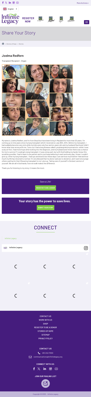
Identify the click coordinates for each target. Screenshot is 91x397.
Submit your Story (45, 208)
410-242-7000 (47, 353)
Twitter (6, 2)
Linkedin (10, 2)
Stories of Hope (11, 44)
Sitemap (46, 335)
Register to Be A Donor (45, 327)
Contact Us (45, 316)
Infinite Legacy (10, 238)
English (8, 9)
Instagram (13, 2)
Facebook (3, 2)
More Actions (83, 3)
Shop (45, 323)
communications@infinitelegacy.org (48, 357)
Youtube (17, 2)
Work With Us (45, 320)
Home (3, 44)
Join (45, 383)
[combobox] (10, 9)
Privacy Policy (45, 338)
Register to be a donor (45, 188)
